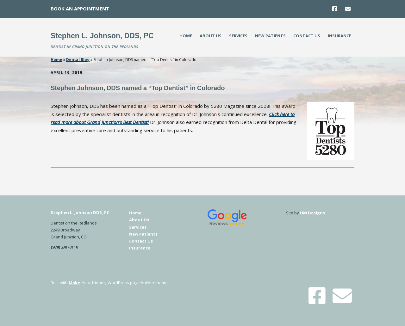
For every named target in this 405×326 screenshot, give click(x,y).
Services (238, 36)
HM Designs (312, 213)
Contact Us (306, 36)
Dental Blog (78, 59)
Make (74, 283)
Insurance (339, 36)
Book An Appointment (80, 8)
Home (185, 36)
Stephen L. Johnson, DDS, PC (102, 36)
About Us (210, 36)
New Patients (270, 36)
